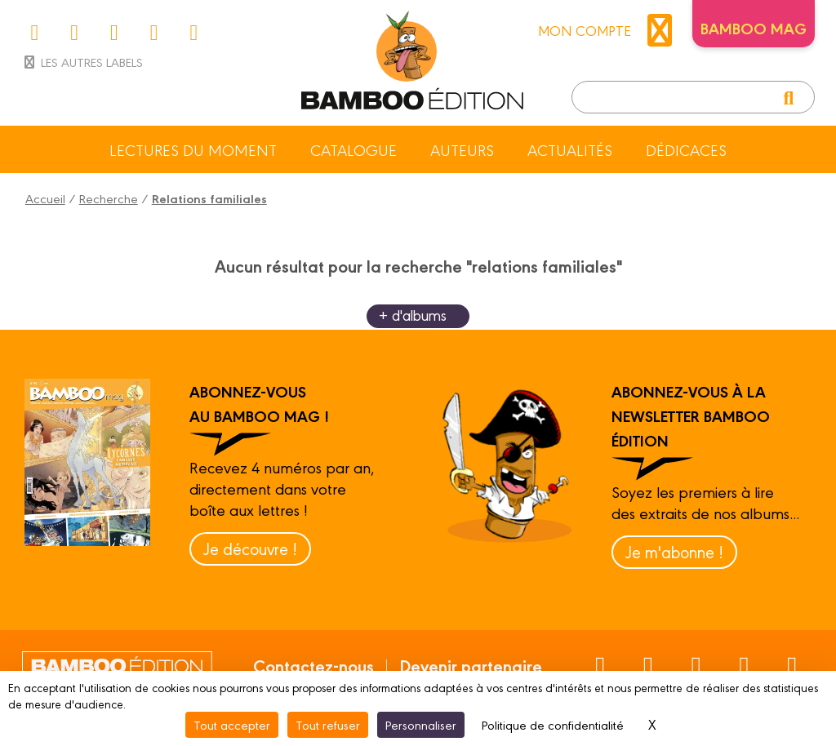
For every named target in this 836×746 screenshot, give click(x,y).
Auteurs (462, 149)
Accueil (45, 197)
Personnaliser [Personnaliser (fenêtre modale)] (420, 724)
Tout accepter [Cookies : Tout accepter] (231, 724)
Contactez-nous (313, 665)
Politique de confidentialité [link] (553, 724)
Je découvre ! (250, 548)
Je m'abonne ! (674, 551)
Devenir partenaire (470, 665)
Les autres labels (82, 61)
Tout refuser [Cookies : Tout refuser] (328, 724)
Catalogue (353, 149)
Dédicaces (686, 149)
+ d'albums (413, 314)
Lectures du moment (193, 149)
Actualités (569, 149)
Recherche (108, 197)
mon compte (609, 30)
